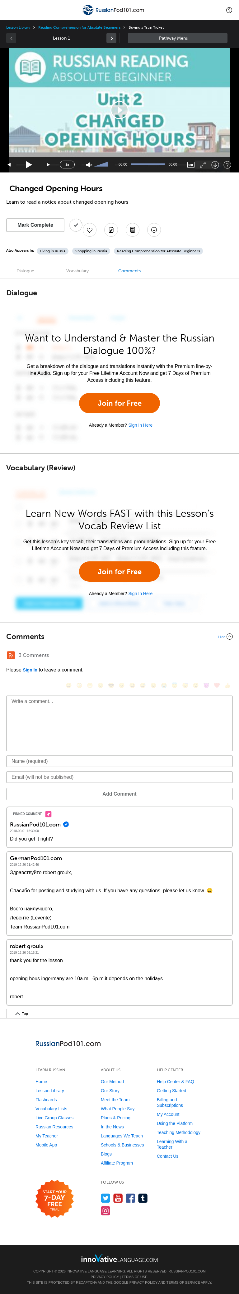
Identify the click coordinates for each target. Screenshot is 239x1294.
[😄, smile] (68, 685)
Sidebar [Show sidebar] (177, 38)
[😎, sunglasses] (111, 685)
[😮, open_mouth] (195, 685)
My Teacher (46, 1135)
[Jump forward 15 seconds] (48, 165)
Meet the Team (115, 1099)
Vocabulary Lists (51, 1108)
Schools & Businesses (122, 1144)
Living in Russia (52, 251)
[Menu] (10, 10)
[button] (229, 10)
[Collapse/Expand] (119, 636)
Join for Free (120, 403)
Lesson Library (18, 27)
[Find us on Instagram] (105, 1210)
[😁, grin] (90, 685)
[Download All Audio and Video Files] (154, 230)
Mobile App (46, 1144)
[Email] (119, 777)
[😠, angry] (121, 685)
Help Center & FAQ (175, 1081)
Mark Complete (35, 225)
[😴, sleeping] (185, 685)
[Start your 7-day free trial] (54, 1199)
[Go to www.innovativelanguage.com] (119, 1258)
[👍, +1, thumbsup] (227, 685)
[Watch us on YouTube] (118, 1198)
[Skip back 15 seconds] (9, 165)
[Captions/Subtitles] (191, 165)
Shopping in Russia (91, 251)
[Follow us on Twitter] (105, 1198)
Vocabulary (77, 271)
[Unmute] (89, 165)
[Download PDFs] (132, 230)
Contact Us (167, 1156)
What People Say (117, 1108)
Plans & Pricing (115, 1117)
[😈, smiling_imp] (206, 685)
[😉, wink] (153, 685)
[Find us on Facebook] (130, 1198)
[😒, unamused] (100, 685)
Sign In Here (140, 425)
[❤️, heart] (217, 685)
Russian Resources (54, 1126)
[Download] (215, 165)
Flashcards (46, 1099)
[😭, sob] (164, 685)
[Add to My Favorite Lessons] (89, 230)
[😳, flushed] (79, 685)
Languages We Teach (122, 1135)
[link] (111, 38)
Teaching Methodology (178, 1132)
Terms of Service (183, 1282)
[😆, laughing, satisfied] (132, 685)
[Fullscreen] (203, 165)
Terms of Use (135, 1277)
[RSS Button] (11, 655)
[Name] (119, 761)
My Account (168, 1114)
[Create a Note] (111, 230)
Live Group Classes (54, 1117)
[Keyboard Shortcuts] (227, 165)
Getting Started (171, 1090)
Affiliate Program (117, 1163)
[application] (119, 110)
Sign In (30, 669)
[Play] (29, 165)
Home (41, 1081)
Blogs (106, 1153)
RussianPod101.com (187, 1271)
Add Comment (119, 794)
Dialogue (25, 271)
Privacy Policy (105, 1277)
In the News (112, 1126)
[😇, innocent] (174, 685)
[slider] (102, 164)
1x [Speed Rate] (67, 165)
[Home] (114, 14)
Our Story (110, 1090)
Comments (129, 271)
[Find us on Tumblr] (143, 1198)
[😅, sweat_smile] (143, 685)
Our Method (112, 1081)
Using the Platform (175, 1123)
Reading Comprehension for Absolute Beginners (79, 27)
